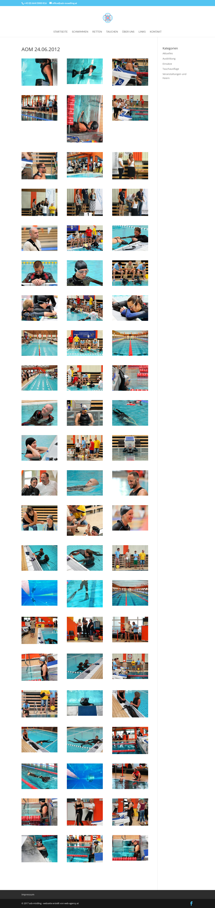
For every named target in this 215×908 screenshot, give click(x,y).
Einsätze (167, 63)
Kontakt (156, 31)
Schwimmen (80, 31)
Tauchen (112, 31)
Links (142, 31)
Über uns (128, 31)
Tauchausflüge (171, 68)
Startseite (60, 31)
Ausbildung (169, 58)
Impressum (28, 894)
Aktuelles (168, 53)
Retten (97, 31)
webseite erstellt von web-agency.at (61, 903)
